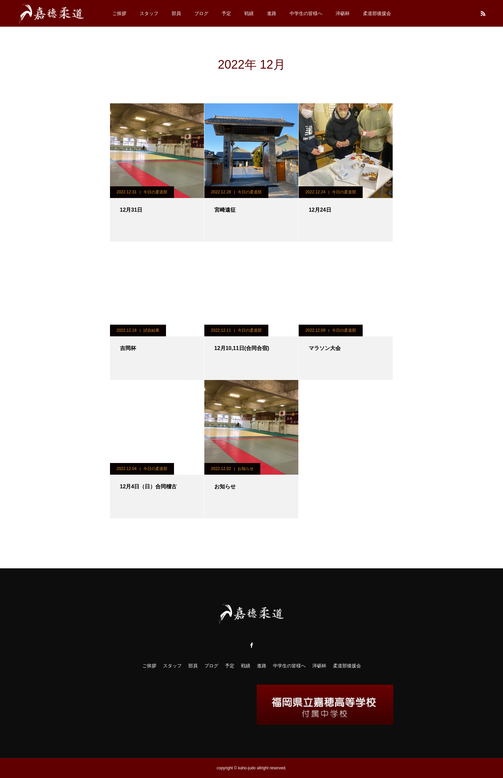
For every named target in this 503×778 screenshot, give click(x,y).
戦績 (249, 13)
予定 (226, 13)
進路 (271, 13)
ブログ (201, 13)
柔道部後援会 (377, 13)
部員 (176, 13)
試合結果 (151, 330)
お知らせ (246, 468)
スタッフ (149, 13)
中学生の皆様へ (306, 13)
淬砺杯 (343, 13)
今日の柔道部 (155, 192)
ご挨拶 (119, 13)
